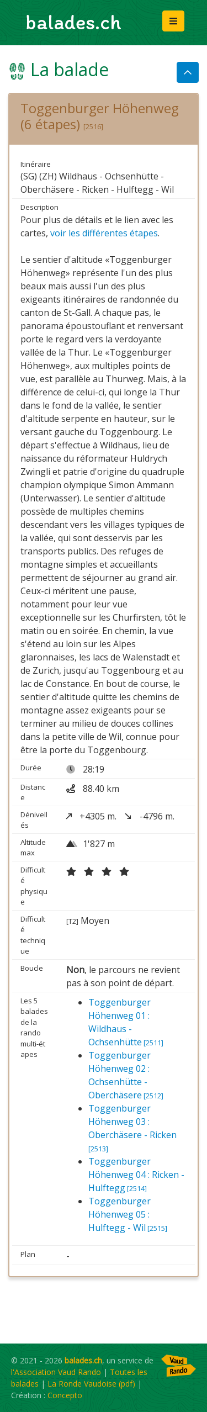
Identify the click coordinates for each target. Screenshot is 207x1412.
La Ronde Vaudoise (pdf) (91, 1383)
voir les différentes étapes (104, 233)
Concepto (64, 1395)
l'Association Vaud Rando (56, 1372)
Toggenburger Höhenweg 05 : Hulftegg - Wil (127, 1214)
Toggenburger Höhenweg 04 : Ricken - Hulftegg (136, 1174)
